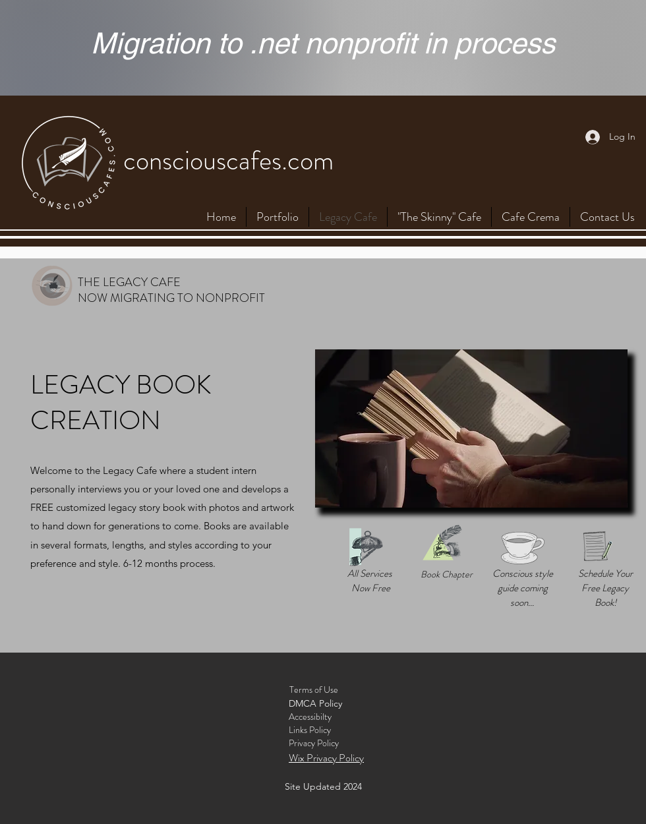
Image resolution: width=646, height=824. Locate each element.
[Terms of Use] (314, 690)
